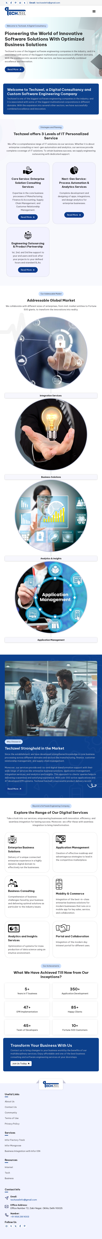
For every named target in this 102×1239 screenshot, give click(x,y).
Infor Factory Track (15, 1140)
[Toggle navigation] (94, 11)
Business (9, 1178)
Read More (15, 69)
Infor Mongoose (13, 1145)
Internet (9, 1167)
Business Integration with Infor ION (22, 1151)
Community (11, 1112)
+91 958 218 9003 (19, 1216)
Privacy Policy (12, 1123)
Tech (7, 1172)
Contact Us (11, 1107)
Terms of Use (12, 1118)
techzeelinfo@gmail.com (44, 2)
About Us (9, 1101)
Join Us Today (21, 1063)
